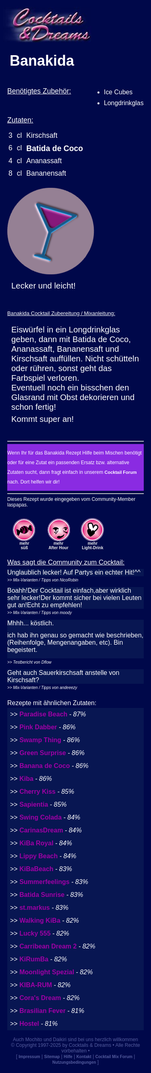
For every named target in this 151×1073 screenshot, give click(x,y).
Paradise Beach (43, 714)
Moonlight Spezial (46, 972)
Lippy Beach (38, 856)
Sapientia (33, 804)
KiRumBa (33, 959)
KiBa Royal (36, 843)
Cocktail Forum (120, 472)
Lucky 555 (34, 933)
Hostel (29, 1023)
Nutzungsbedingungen (74, 1062)
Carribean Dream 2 (48, 946)
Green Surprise (42, 752)
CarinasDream (41, 830)
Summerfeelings (44, 881)
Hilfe (68, 1056)
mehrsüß (24, 545)
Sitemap (52, 1056)
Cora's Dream (40, 997)
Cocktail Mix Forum (113, 1056)
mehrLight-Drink (92, 545)
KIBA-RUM (35, 985)
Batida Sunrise (41, 894)
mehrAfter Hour (58, 545)
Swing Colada (40, 817)
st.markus (34, 907)
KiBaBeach (36, 868)
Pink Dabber (38, 727)
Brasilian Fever (42, 1010)
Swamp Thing (40, 740)
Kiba (26, 778)
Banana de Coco (44, 765)
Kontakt (84, 1056)
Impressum (29, 1056)
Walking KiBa (39, 920)
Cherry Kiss (37, 791)
